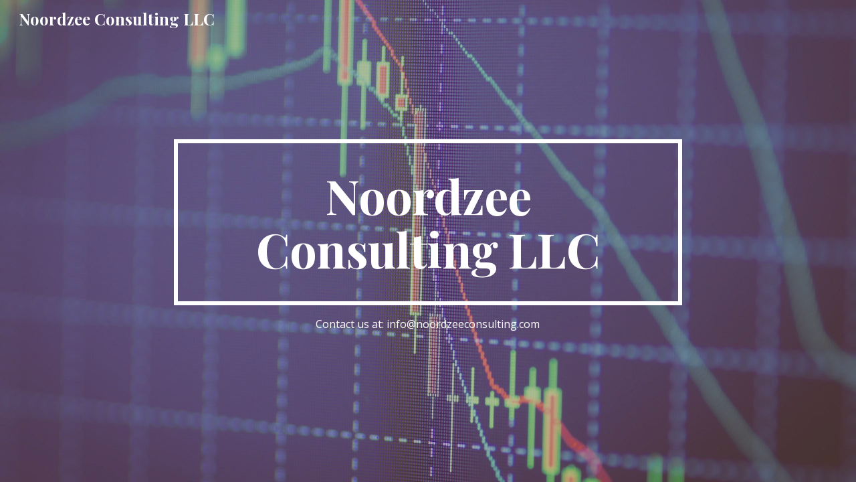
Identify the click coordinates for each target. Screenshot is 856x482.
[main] (428, 222)
